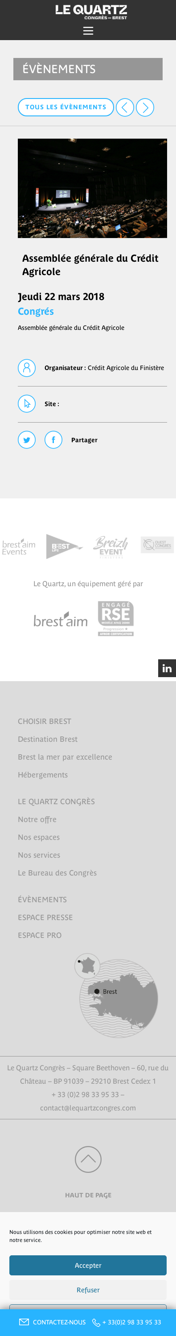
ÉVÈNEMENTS (42, 899)
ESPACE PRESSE (45, 917)
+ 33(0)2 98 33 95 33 (131, 1322)
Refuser (88, 1290)
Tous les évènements (65, 107)
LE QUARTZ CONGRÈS (56, 801)
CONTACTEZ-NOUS (51, 1322)
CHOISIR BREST (44, 721)
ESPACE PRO (39, 935)
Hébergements (43, 774)
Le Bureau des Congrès (57, 872)
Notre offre (37, 819)
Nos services (39, 855)
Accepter (88, 1265)
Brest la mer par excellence (65, 756)
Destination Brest (48, 739)
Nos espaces (39, 837)
